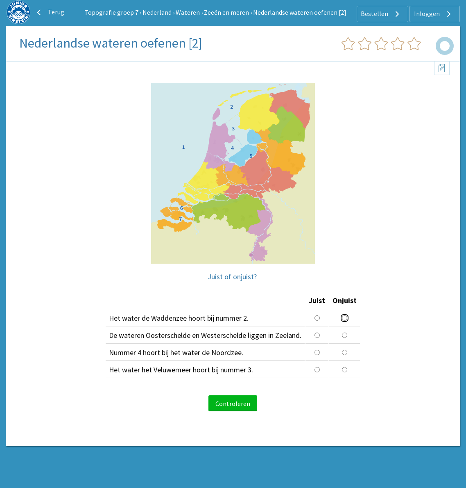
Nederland (157, 12)
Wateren (188, 12)
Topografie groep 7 (111, 12)
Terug (49, 12)
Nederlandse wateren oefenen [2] (299, 12)
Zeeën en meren (226, 12)
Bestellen (381, 13)
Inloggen (433, 13)
